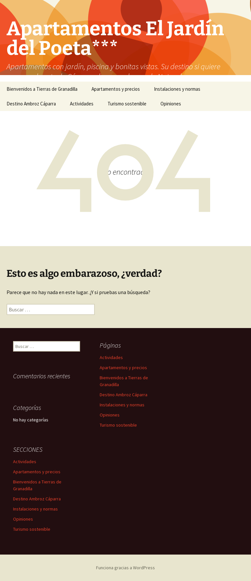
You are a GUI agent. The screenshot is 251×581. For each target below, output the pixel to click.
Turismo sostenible (127, 104)
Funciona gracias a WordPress (125, 568)
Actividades (81, 104)
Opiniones (170, 104)
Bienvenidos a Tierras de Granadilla (42, 89)
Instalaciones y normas (177, 89)
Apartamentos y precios (116, 89)
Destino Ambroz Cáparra (31, 104)
